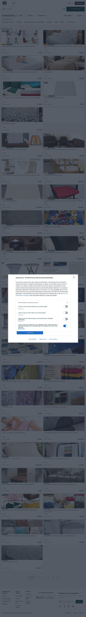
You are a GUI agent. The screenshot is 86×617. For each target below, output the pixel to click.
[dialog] (43, 308)
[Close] (74, 278)
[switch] (65, 306)
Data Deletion (33, 339)
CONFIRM (29, 332)
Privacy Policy (53, 339)
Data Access (42, 339)
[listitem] (43, 302)
